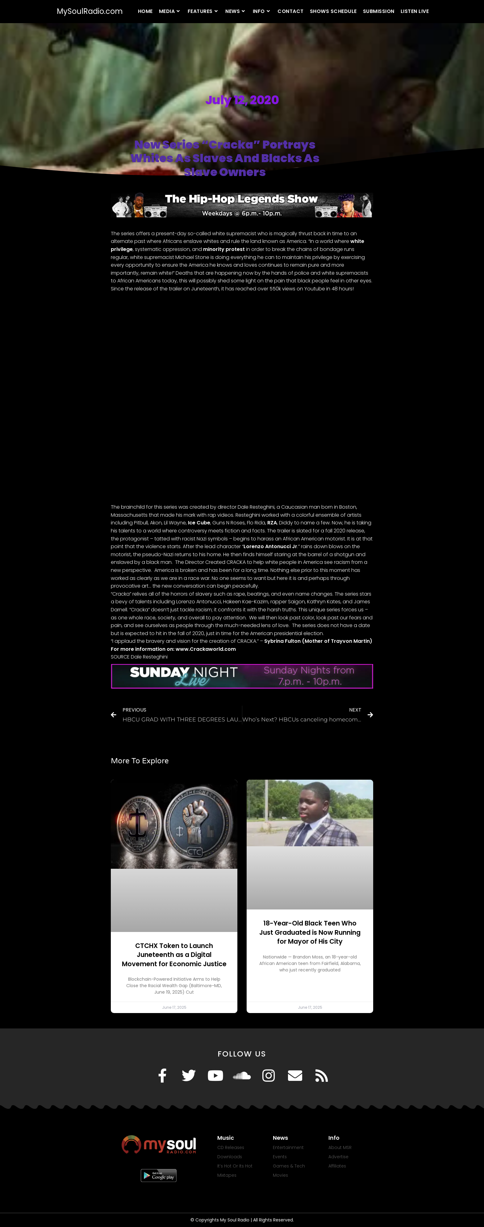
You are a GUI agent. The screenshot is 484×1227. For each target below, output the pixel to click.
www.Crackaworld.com (206, 649)
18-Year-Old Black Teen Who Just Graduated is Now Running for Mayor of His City (310, 932)
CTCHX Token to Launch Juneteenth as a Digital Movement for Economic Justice (174, 954)
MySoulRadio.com (90, 11)
